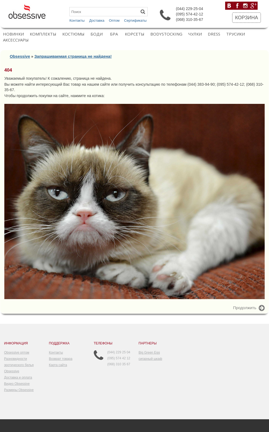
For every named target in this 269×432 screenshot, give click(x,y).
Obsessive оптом (16, 352)
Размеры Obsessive (19, 390)
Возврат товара (61, 359)
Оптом (114, 20)
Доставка (96, 20)
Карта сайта (58, 365)
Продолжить (249, 308)
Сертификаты (135, 20)
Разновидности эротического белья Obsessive (19, 365)
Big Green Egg (149, 352)
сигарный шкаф (150, 359)
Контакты (77, 20)
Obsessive (20, 56)
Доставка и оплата (18, 377)
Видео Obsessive (17, 384)
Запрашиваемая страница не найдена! (73, 56)
